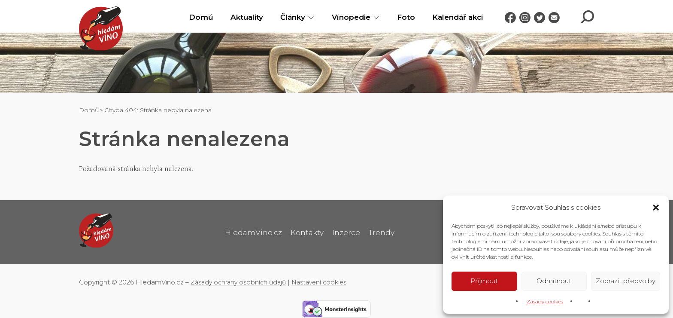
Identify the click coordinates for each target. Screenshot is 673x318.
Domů (194, 17)
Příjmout (484, 280)
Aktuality (240, 17)
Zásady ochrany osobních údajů (240, 279)
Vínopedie (344, 17)
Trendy (383, 231)
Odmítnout (554, 280)
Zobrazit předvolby (625, 280)
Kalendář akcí (450, 17)
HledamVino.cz (251, 231)
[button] (656, 206)
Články (285, 17)
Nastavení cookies (325, 279)
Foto (399, 17)
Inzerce (347, 231)
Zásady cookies (545, 301)
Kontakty (306, 231)
